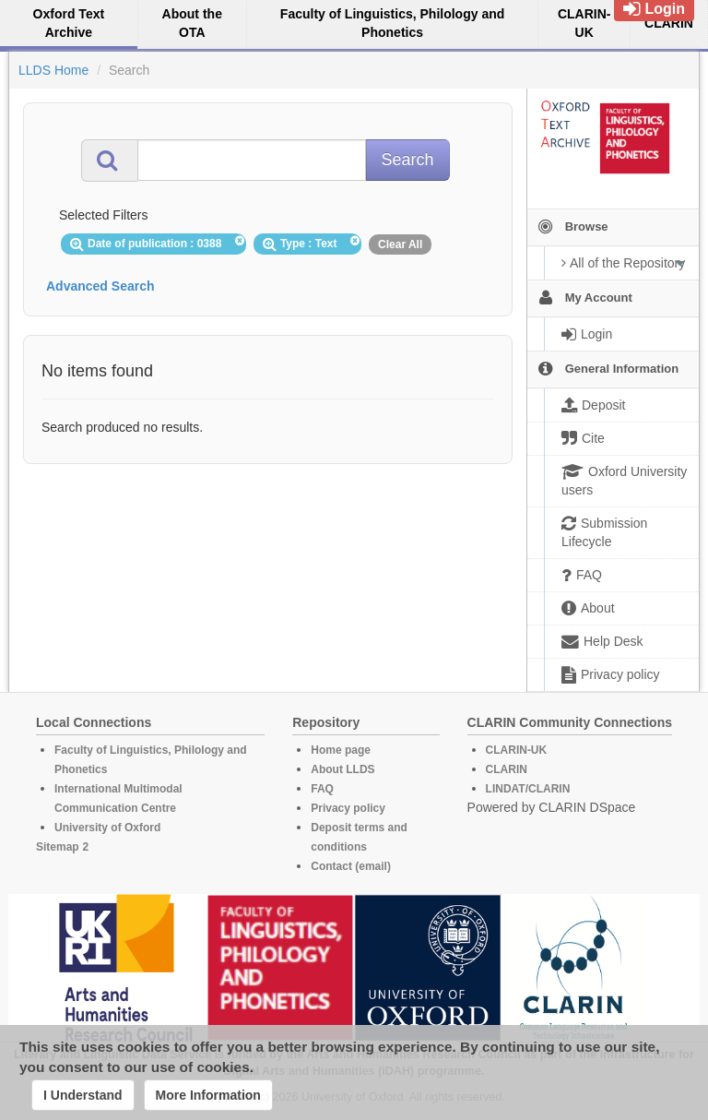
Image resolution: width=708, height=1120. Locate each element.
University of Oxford (107, 827)
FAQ (322, 788)
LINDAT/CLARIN (528, 788)
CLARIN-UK (517, 750)
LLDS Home (53, 70)
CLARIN (506, 769)
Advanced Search (100, 286)
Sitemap (57, 846)
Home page (341, 750)
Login (654, 9)
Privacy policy (348, 808)
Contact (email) (351, 866)
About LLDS (342, 769)
